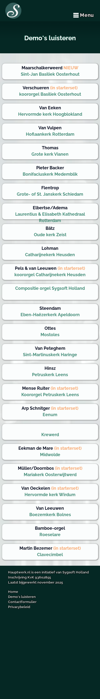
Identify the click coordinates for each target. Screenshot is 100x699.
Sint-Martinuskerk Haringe (50, 351)
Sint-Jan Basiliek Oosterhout (50, 71)
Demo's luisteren (22, 597)
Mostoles (50, 331)
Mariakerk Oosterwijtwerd (50, 471)
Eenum (50, 411)
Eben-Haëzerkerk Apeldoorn (50, 311)
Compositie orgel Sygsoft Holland (50, 288)
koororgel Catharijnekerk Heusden (50, 271)
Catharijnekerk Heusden (50, 251)
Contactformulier (22, 602)
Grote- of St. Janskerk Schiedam (50, 191)
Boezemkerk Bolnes (50, 511)
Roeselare (50, 531)
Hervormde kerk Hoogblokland (50, 111)
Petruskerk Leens (50, 371)
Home (13, 592)
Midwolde (50, 451)
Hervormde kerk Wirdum (50, 491)
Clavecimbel (50, 551)
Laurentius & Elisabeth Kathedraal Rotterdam (50, 212)
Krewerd (50, 434)
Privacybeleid (19, 607)
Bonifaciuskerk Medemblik (50, 171)
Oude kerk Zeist (50, 231)
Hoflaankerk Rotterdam (50, 131)
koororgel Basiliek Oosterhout (50, 91)
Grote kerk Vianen (50, 151)
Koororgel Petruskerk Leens (50, 391)
